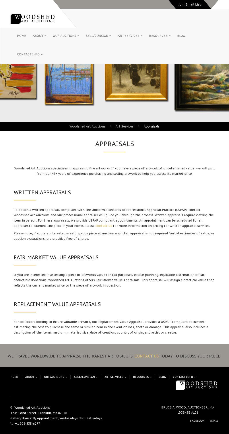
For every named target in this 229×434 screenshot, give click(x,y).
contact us (103, 226)
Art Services (130, 36)
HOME (21, 36)
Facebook (197, 420)
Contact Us (146, 356)
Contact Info (30, 54)
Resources (160, 36)
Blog (181, 36)
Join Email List (190, 4)
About (39, 36)
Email (214, 420)
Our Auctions (66, 36)
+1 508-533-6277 (27, 424)
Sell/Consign (98, 36)
